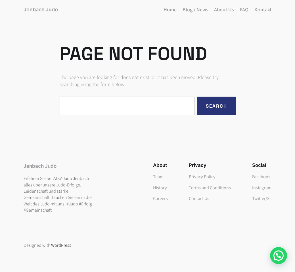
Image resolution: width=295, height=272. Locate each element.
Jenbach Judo (41, 9)
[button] (278, 255)
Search (216, 106)
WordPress (61, 245)
